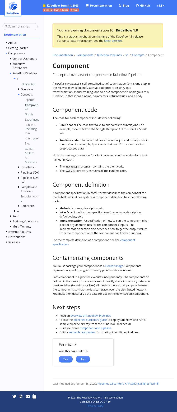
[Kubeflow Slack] (21, 396)
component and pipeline (95, 328)
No (83, 359)
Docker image (114, 266)
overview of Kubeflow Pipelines (91, 316)
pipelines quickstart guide (90, 320)
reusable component (82, 332)
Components (85, 55)
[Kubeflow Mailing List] (28, 396)
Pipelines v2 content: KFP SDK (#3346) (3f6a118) (128, 384)
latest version (113, 41)
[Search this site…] (20, 26)
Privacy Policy (95, 406)
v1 (126, 55)
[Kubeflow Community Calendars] (34, 396)
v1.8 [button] (159, 5)
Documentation (63, 55)
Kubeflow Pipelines (109, 55)
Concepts (138, 55)
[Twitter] (14, 396)
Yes (65, 359)
